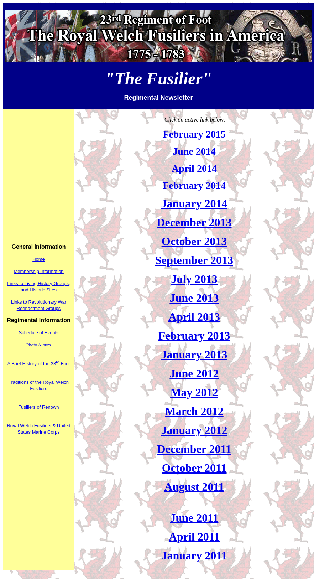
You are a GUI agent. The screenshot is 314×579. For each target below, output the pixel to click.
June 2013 (194, 297)
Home (38, 259)
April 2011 (194, 536)
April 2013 (194, 316)
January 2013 (194, 354)
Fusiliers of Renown (38, 407)
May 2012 (194, 392)
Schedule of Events (38, 332)
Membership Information (38, 271)
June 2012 (194, 373)
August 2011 (194, 486)
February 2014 (194, 185)
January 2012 (194, 430)
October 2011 (194, 467)
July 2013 (194, 279)
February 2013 (194, 335)
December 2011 (194, 449)
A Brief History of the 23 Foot (38, 363)
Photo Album (38, 344)
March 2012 (194, 411)
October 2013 (194, 241)
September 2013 (194, 260)
